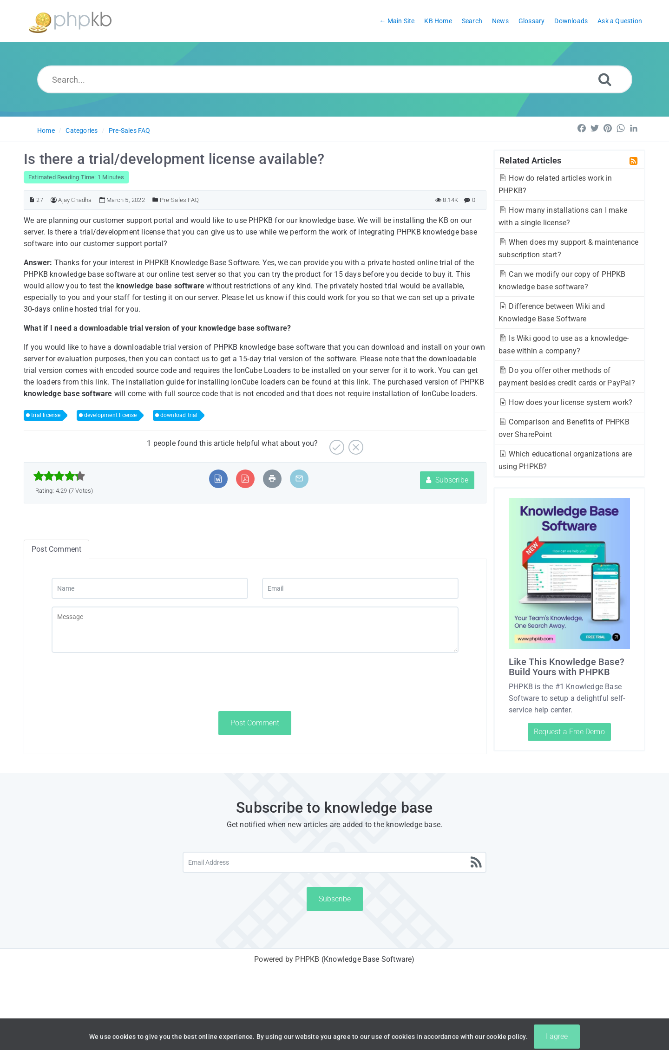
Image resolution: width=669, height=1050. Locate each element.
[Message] (255, 630)
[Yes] (335, 444)
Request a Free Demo (569, 731)
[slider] (59, 476)
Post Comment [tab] (56, 549)
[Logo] (70, 21)
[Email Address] (334, 862)
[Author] (54, 200)
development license (110, 415)
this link (94, 382)
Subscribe (447, 480)
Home (46, 130)
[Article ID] (32, 200)
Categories (82, 130)
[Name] (150, 588)
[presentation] (122, 682)
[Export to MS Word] (218, 478)
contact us (192, 358)
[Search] (605, 79)
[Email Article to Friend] (299, 478)
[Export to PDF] (245, 478)
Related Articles (530, 160)
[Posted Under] (155, 200)
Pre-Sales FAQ (130, 130)
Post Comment (254, 722)
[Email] (360, 588)
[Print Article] (272, 478)
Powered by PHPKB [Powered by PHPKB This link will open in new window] (286, 959)
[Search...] (334, 79)
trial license (46, 415)
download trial (179, 415)
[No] (354, 444)
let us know (265, 297)
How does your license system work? (565, 402)
